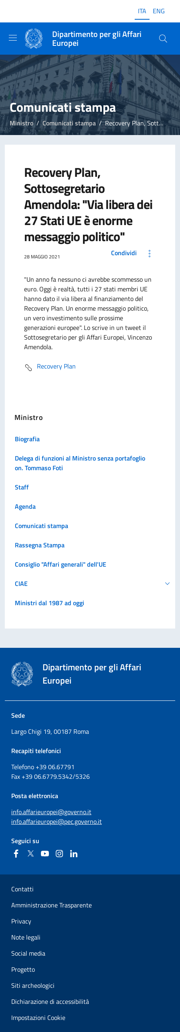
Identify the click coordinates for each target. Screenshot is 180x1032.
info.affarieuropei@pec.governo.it (56, 821)
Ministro (21, 123)
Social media (28, 953)
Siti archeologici (33, 985)
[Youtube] (45, 853)
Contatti (22, 889)
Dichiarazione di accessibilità (50, 1001)
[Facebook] (16, 853)
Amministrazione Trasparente (51, 905)
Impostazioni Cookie (38, 1017)
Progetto (23, 969)
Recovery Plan (50, 367)
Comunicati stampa (69, 123)
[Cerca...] (163, 38)
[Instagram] (59, 853)
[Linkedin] (74, 853)
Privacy (21, 921)
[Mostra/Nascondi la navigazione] (13, 38)
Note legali (25, 937)
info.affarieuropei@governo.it (51, 812)
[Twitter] (30, 853)
